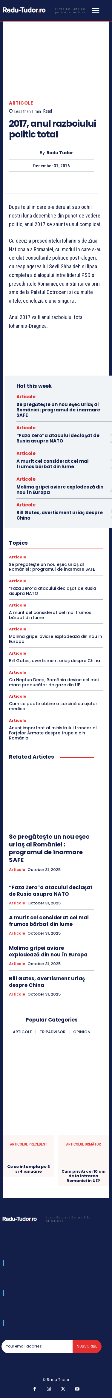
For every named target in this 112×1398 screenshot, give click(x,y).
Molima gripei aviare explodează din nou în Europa (59, 489)
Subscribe (87, 1346)
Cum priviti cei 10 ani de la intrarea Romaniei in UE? (83, 1176)
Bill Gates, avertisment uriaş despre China (59, 515)
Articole (21, 103)
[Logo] (45, 10)
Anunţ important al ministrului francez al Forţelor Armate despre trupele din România (53, 733)
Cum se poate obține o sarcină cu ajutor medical (53, 706)
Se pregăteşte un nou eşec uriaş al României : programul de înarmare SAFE (58, 409)
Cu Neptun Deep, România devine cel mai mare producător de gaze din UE (54, 682)
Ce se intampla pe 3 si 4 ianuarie (28, 1169)
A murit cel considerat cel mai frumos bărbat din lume (52, 464)
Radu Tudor (60, 152)
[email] (37, 1346)
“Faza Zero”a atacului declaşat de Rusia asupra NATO (57, 438)
